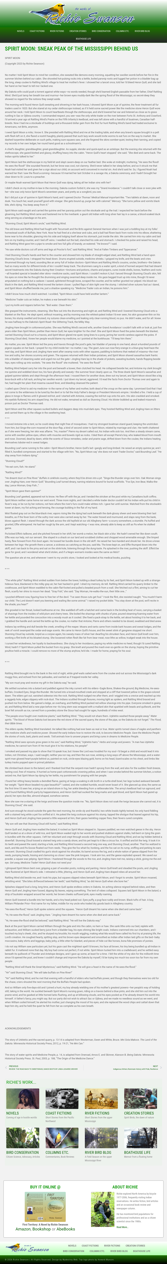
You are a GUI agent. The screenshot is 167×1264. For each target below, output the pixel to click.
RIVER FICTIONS (97, 1113)
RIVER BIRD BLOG (98, 1152)
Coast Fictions (37, 31)
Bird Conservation (101, 31)
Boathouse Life (83, 39)
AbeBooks (66, 1229)
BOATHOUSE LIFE (137, 1152)
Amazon (23, 1229)
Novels (20, 31)
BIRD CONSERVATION (22, 1152)
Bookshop (41, 1229)
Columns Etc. (122, 31)
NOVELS (12, 1113)
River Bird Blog (142, 31)
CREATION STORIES (139, 1113)
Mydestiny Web (70, 1260)
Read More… (122, 1227)
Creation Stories (77, 31)
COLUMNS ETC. (57, 1152)
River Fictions (57, 31)
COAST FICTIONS (59, 1113)
